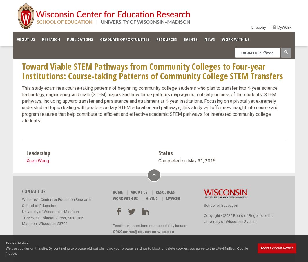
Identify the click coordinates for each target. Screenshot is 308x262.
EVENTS (191, 39)
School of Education (221, 205)
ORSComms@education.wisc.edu (143, 232)
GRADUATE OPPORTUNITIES (124, 39)
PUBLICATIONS (80, 39)
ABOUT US (26, 39)
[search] (257, 53)
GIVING (152, 198)
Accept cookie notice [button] (276, 248)
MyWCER (284, 27)
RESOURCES (166, 39)
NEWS (209, 39)
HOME (118, 192)
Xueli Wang (37, 161)
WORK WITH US (235, 39)
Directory (258, 27)
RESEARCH (51, 39)
